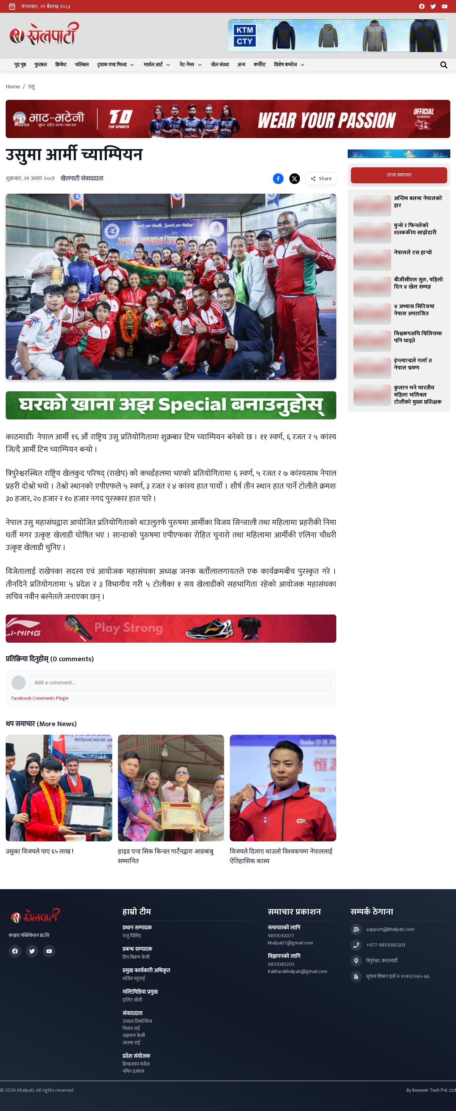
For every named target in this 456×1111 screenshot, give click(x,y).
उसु (31, 87)
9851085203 (281, 964)
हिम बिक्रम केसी (136, 957)
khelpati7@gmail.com (290, 943)
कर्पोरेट (259, 64)
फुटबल (41, 64)
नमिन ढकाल (133, 1071)
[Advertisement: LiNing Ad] (171, 629)
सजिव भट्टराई (134, 978)
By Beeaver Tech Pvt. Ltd (431, 1090)
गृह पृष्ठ (20, 64)
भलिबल (82, 64)
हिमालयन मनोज (136, 1064)
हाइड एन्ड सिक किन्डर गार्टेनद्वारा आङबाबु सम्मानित (165, 856)
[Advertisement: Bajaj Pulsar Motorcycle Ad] (399, 153)
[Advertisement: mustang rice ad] (171, 405)
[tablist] (399, 175)
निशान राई (131, 1028)
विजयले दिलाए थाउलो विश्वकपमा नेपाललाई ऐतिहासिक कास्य (281, 856)
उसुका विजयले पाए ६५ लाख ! (39, 851)
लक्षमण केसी (134, 1035)
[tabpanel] (399, 300)
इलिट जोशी (132, 1000)
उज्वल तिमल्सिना (137, 1021)
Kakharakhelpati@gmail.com (297, 971)
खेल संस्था (220, 64)
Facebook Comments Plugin (40, 698)
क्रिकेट (60, 64)
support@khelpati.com (390, 929)
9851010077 (281, 935)
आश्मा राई (131, 1042)
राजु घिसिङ (132, 935)
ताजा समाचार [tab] (399, 175)
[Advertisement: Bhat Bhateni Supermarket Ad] (228, 119)
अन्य (241, 64)
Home (13, 87)
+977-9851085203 (385, 945)
